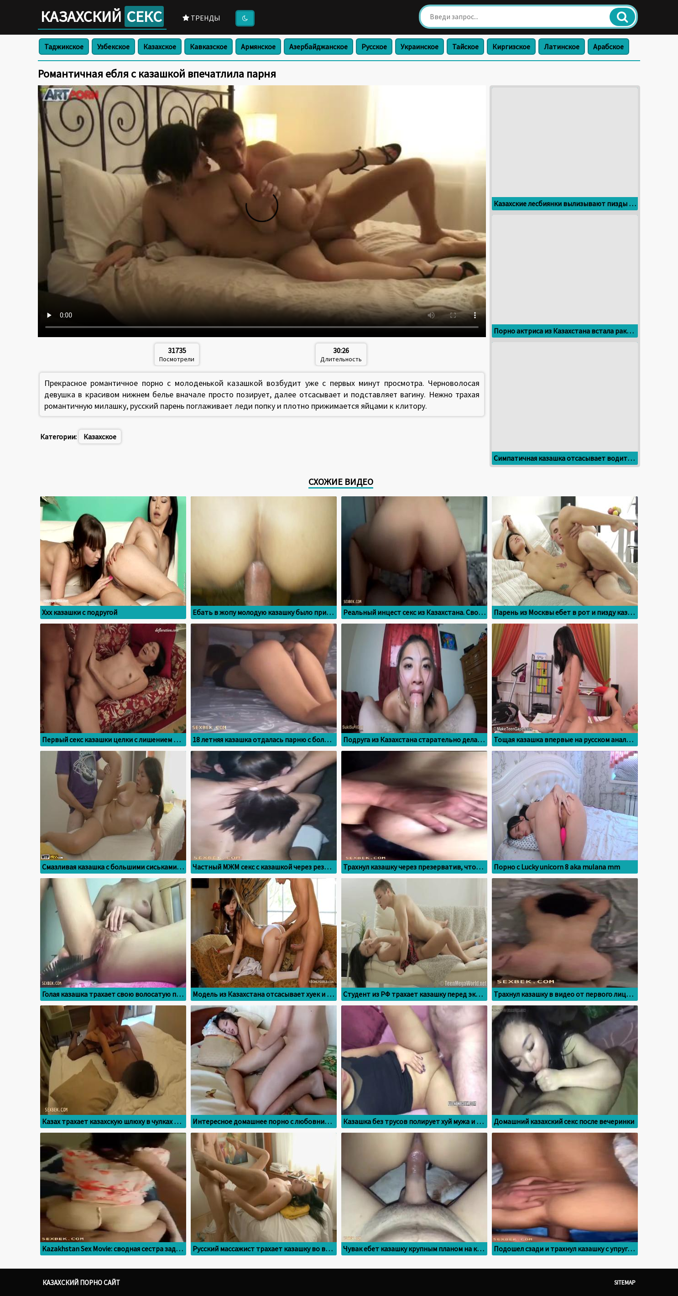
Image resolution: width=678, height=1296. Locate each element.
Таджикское (63, 46)
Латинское (561, 46)
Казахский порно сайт (81, 1282)
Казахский (102, 16)
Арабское (608, 46)
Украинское (419, 46)
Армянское (258, 46)
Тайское (465, 46)
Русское (374, 46)
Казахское (159, 46)
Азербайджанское (318, 46)
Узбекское (113, 46)
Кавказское (208, 46)
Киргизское (511, 46)
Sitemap (625, 1282)
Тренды (201, 17)
